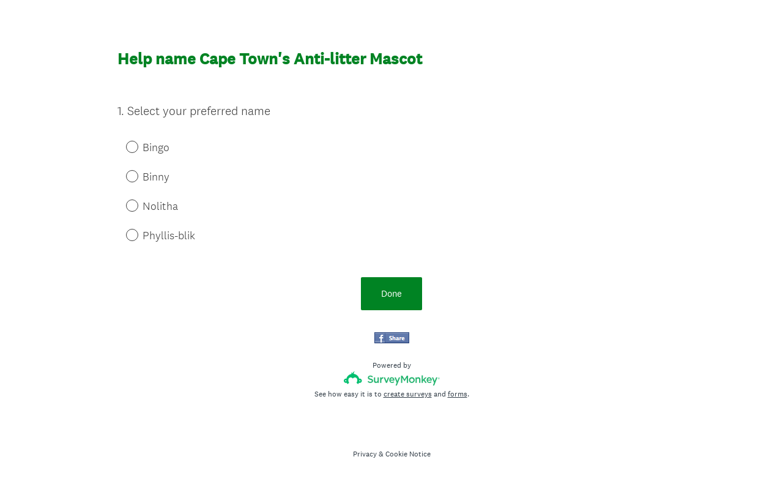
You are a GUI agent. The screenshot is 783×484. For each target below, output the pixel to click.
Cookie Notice (408, 454)
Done (391, 293)
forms (457, 394)
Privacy (365, 454)
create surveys (408, 394)
